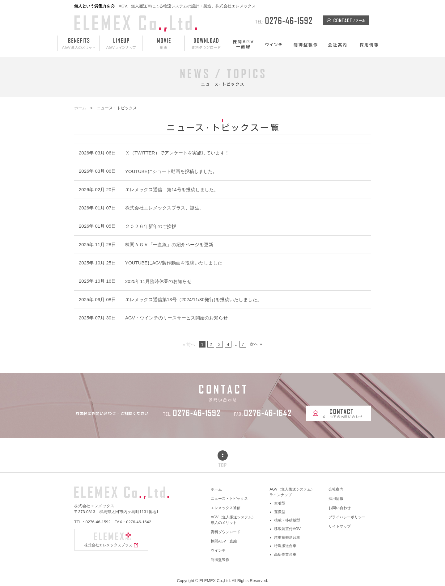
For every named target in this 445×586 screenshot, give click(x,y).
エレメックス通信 (225, 508)
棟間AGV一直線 (224, 541)
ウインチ (218, 550)
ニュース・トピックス (229, 498)
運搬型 (279, 512)
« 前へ (189, 344)
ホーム (216, 489)
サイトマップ (339, 526)
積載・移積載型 (287, 520)
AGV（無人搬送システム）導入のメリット (233, 520)
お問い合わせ (339, 508)
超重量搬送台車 (287, 537)
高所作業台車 (285, 554)
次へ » (256, 344)
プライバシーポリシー (347, 517)
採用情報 (335, 498)
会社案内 (335, 489)
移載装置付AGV (287, 529)
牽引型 (279, 503)
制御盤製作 (220, 560)
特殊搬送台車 (285, 546)
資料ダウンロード (225, 532)
